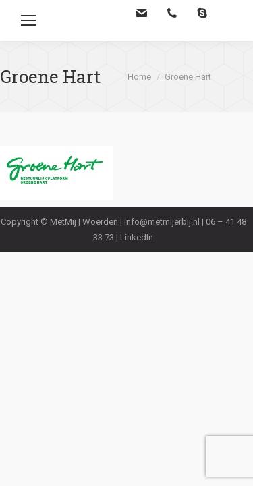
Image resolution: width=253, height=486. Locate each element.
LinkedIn (136, 237)
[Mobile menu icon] (28, 20)
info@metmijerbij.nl (162, 222)
